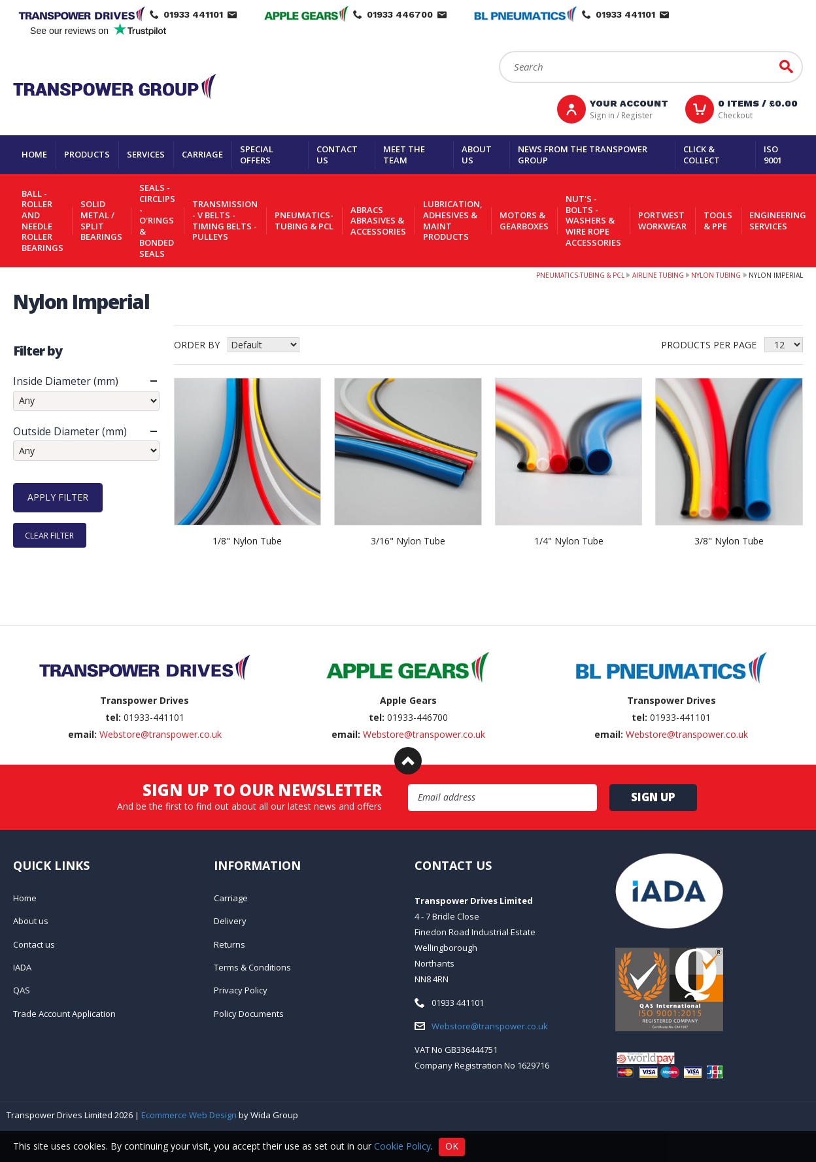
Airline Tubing (658, 275)
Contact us (337, 154)
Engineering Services (777, 220)
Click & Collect (701, 154)
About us (477, 154)
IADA (22, 967)
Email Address (408, 784)
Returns (229, 944)
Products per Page (708, 345)
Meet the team (404, 154)
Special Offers (256, 154)
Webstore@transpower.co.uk (160, 734)
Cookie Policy (402, 1145)
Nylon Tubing (716, 275)
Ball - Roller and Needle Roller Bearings (42, 221)
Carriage (202, 154)
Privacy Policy (240, 990)
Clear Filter (49, 535)
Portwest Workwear (662, 220)
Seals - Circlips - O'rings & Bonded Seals (157, 220)
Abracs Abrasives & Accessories (378, 220)
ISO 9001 (773, 154)
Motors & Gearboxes (524, 220)
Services (146, 154)
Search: (499, 51)
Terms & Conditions (252, 967)
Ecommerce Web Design (189, 1115)
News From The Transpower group (582, 154)
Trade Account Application (64, 1014)
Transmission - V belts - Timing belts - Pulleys (225, 220)
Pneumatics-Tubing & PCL (304, 220)
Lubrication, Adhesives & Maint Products (453, 220)
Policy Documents (249, 1014)
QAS (21, 990)
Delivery (230, 921)
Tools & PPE (718, 220)
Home (34, 154)
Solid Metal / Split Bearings (101, 220)
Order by (197, 345)
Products (87, 154)
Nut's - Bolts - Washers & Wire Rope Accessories (593, 220)
